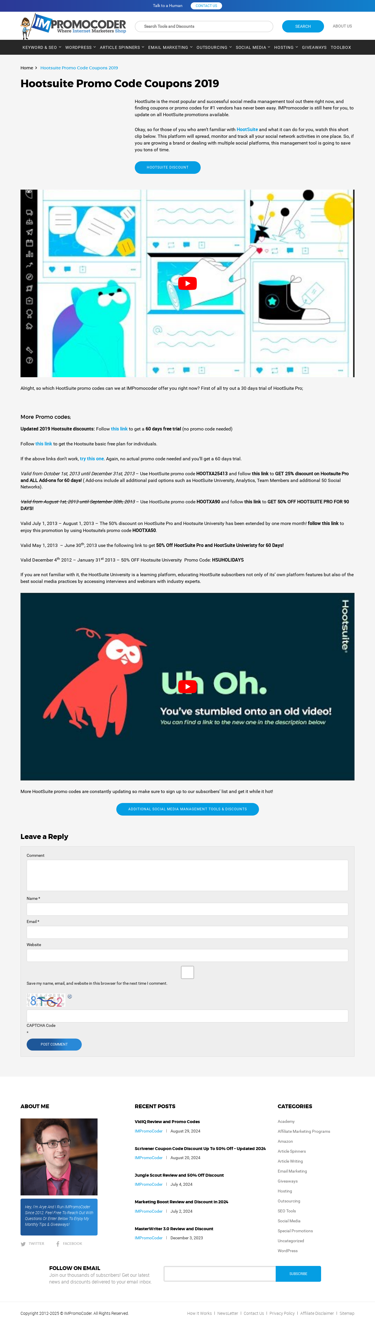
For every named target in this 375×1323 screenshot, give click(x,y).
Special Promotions (295, 1230)
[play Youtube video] (187, 283)
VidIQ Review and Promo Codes (167, 1122)
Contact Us (254, 1313)
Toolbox (341, 47)
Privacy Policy (282, 1313)
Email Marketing (168, 47)
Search (303, 26)
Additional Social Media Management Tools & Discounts (187, 809)
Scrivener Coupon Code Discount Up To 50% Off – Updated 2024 (200, 1149)
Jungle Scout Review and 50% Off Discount (179, 1175)
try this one (92, 458)
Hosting (284, 47)
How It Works (199, 1313)
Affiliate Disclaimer (317, 1313)
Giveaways (314, 47)
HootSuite (248, 129)
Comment (36, 855)
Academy (286, 1121)
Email (33, 921)
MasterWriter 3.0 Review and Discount (174, 1229)
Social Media (251, 47)
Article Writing (290, 1161)
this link (119, 428)
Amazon (285, 1141)
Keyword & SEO (40, 47)
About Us (342, 26)
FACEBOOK (72, 1243)
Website (34, 944)
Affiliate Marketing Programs (304, 1131)
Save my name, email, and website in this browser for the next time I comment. (97, 983)
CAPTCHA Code (41, 1025)
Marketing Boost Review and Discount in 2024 (182, 1202)
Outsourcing (212, 47)
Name (33, 898)
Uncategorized (291, 1240)
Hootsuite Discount (168, 167)
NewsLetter (227, 1313)
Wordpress (78, 47)
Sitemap (347, 1313)
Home (27, 68)
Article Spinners (120, 47)
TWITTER (36, 1243)
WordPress (288, 1250)
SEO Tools (287, 1211)
